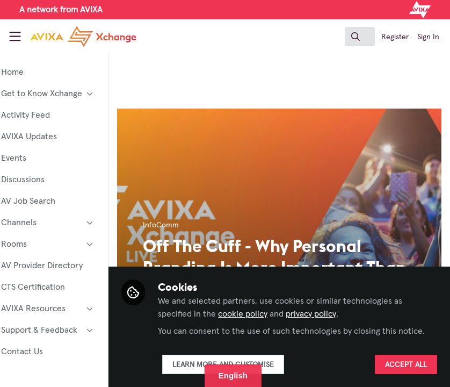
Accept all (406, 365)
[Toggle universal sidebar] (15, 37)
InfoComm (190, 225)
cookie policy (271, 301)
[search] (360, 36)
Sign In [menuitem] (428, 37)
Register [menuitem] (395, 37)
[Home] (68, 37)
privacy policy (340, 301)
